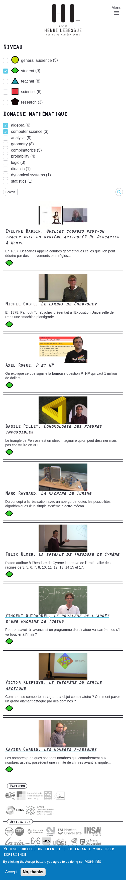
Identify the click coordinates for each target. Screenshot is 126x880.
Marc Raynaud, (48, 494)
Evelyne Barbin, (62, 238)
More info (92, 862)
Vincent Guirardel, (57, 619)
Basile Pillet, (53, 430)
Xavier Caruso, (50, 750)
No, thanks (33, 872)
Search (10, 192)
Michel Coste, (50, 304)
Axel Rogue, (29, 366)
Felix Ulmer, (62, 555)
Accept (11, 872)
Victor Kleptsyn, (53, 686)
